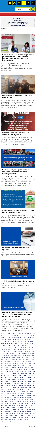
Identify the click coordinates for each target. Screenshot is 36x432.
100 (11, 343)
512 (22, 406)
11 (17, 333)
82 (10, 341)
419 (11, 392)
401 (34, 388)
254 (18, 366)
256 (23, 366)
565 (28, 414)
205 (24, 358)
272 (33, 368)
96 (3, 343)
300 (5, 374)
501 (28, 404)
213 (12, 360)
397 (23, 388)
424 (24, 392)
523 (17, 408)
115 (12, 345)
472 (20, 400)
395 (18, 388)
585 (12, 418)
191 (23, 356)
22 (2, 335)
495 (12, 404)
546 (10, 412)
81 (8, 341)
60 (5, 339)
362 (33, 382)
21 (34, 333)
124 (32, 345)
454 (5, 398)
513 (25, 406)
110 (2, 345)
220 (28, 360)
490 (33, 402)
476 (30, 400)
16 (25, 333)
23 (3, 335)
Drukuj (33, 426)
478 (2, 402)
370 (21, 384)
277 (12, 370)
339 (5, 380)
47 (15, 337)
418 (9, 392)
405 (10, 390)
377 (4, 386)
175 (20, 354)
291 (15, 372)
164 (28, 352)
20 (32, 333)
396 (20, 388)
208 (32, 358)
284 (30, 370)
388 (33, 386)
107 (28, 343)
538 (23, 410)
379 (9, 386)
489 (31, 402)
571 (10, 416)
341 (10, 380)
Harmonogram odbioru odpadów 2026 (18, 24)
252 (12, 366)
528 (30, 408)
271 (31, 368)
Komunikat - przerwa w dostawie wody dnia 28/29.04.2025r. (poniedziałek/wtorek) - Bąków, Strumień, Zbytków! (17, 314)
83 (12, 341)
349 (31, 380)
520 (9, 408)
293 (20, 372)
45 (11, 337)
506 (7, 406)
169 (7, 354)
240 (15, 364)
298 (33, 372)
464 (31, 398)
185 (9, 356)
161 (21, 352)
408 (18, 390)
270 (28, 368)
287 (5, 372)
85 (16, 341)
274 (5, 370)
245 (28, 364)
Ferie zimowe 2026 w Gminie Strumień (18, 22)
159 (16, 352)
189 (19, 356)
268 (23, 368)
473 (22, 400)
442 (7, 396)
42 (5, 337)
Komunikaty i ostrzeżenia (18, 26)
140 (4, 350)
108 (30, 343)
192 (25, 356)
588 (20, 418)
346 (23, 380)
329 (13, 378)
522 (14, 408)
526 (25, 408)
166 (33, 352)
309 (28, 374)
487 (25, 402)
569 (5, 416)
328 (10, 378)
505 (5, 406)
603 (26, 420)
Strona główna (10, 2)
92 (29, 341)
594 (2, 420)
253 (15, 366)
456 (10, 398)
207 (30, 358)
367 (13, 384)
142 (9, 350)
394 (15, 388)
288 (7, 372)
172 (13, 354)
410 (23, 390)
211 (7, 360)
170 (9, 354)
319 (19, 376)
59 (3, 339)
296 (28, 372)
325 (2, 378)
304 (15, 374)
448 (23, 396)
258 (28, 366)
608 (7, 422)
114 (10, 345)
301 (7, 374)
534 (12, 410)
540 (28, 410)
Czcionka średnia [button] (28, 2)
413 (30, 390)
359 (26, 382)
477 (32, 400)
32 (20, 335)
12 (19, 333)
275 (7, 370)
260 (2, 368)
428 (2, 394)
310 (31, 374)
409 (21, 390)
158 (14, 352)
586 (15, 418)
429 (5, 394)
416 (4, 392)
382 (17, 386)
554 (31, 412)
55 (30, 337)
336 (31, 378)
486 (23, 402)
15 (24, 333)
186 (12, 356)
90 (25, 341)
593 (33, 418)
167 (2, 354)
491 (2, 404)
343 (15, 380)
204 (22, 358)
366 (10, 384)
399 (28, 388)
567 (34, 414)
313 (4, 376)
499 (23, 404)
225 (7, 362)
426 (30, 392)
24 (5, 335)
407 (15, 390)
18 (28, 333)
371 (23, 384)
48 (17, 337)
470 (15, 400)
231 (23, 362)
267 (20, 368)
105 (23, 343)
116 (14, 345)
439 (31, 394)
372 (25, 384)
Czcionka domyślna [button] (24, 2)
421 (16, 392)
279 (17, 370)
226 (10, 362)
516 (32, 406)
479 (5, 402)
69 (22, 339)
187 (14, 356)
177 (24, 354)
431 (10, 394)
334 (26, 378)
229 (18, 362)
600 (18, 420)
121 (25, 345)
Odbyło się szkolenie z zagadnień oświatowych (18, 281)
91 (27, 341)
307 (23, 374)
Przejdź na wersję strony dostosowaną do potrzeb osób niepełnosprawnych (14, 2)
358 (23, 382)
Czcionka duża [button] (33, 2)
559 (13, 414)
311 (33, 374)
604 (28, 420)
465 (2, 400)
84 (14, 341)
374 (30, 384)
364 (5, 384)
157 (11, 352)
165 (30, 352)
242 (20, 364)
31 (18, 335)
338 (2, 380)
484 (17, 402)
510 (18, 406)
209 (2, 360)
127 (7, 347)
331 (18, 378)
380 (12, 386)
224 (5, 362)
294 (23, 372)
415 (2, 392)
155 (7, 352)
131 (16, 347)
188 (16, 356)
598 (13, 420)
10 (16, 333)
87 (19, 341)
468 (10, 400)
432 (12, 394)
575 (20, 416)
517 (2, 408)
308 (26, 374)
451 (31, 396)
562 (20, 414)
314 (7, 376)
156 (9, 352)
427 (32, 392)
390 (5, 388)
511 (20, 406)
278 (14, 370)
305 (18, 374)
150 (28, 350)
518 (4, 408)
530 (2, 410)
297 (31, 372)
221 (31, 360)
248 (2, 366)
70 (24, 339)
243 (23, 364)
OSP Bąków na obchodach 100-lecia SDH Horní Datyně (17, 96)
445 (15, 396)
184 (7, 356)
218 (23, 360)
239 (13, 364)
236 (5, 364)
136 (28, 347)
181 (33, 354)
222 (33, 360)
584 (10, 418)
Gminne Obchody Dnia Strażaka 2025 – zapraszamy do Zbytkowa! (16, 134)
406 (13, 390)
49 (18, 337)
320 (21, 376)
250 (7, 366)
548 (15, 412)
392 (10, 388)
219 (26, 360)
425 (27, 392)
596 (7, 420)
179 (28, 354)
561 (18, 414)
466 (5, 400)
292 (18, 372)
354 (12, 382)
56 (32, 337)
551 (23, 412)
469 (13, 400)
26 (9, 335)
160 (19, 352)
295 (26, 372)
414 (33, 390)
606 (2, 422)
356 (18, 382)
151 (30, 350)
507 (10, 406)
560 (15, 414)
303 (12, 374)
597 (10, 420)
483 (15, 402)
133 (21, 347)
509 (15, 406)
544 (5, 412)
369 (18, 384)
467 (7, 400)
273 (2, 370)
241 (18, 364)
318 (16, 376)
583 (7, 418)
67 (18, 339)
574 (17, 416)
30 (17, 335)
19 (30, 333)
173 (15, 354)
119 (20, 345)
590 (26, 418)
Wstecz (5, 426)
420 (14, 392)
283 (27, 370)
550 (21, 412)
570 (7, 416)
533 (10, 410)
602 (23, 420)
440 (2, 396)
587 (18, 418)
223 (2, 362)
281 (22, 370)
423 (22, 392)
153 (2, 352)
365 (7, 384)
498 (20, 404)
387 (30, 386)
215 (16, 360)
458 (15, 398)
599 (15, 420)
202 (16, 358)
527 (27, 408)
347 (26, 380)
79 (5, 341)
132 (18, 347)
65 (15, 339)
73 (29, 339)
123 (29, 345)
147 (21, 350)
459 (18, 398)
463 (28, 398)
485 (20, 402)
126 (4, 347)
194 (30, 356)
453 (2, 398)
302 (10, 374)
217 (21, 360)
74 (30, 339)
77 (1, 341)
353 (10, 382)
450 (28, 396)
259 (31, 366)
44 (9, 337)
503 (33, 404)
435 (20, 394)
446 (18, 396)
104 (21, 343)
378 (7, 386)
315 (9, 376)
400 (31, 388)
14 (22, 333)
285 (32, 370)
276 (9, 370)
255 (20, 366)
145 (16, 350)
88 (21, 341)
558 (10, 414)
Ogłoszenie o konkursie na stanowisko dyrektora (15, 248)
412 (28, 390)
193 (28, 356)
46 (13, 337)
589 (23, 418)
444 (12, 396)
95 (2, 343)
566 (31, 414)
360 (28, 382)
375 (33, 384)
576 (22, 416)
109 (32, 343)
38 (31, 335)
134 (23, 347)
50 (20, 337)
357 (20, 382)
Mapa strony (19, 2)
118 (18, 345)
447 (20, 396)
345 (20, 380)
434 (18, 394)
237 (7, 364)
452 (33, 396)
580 (32, 416)
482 (12, 402)
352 (7, 382)
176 (22, 354)
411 (25, 390)
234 (31, 362)
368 (15, 384)
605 (31, 420)
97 (5, 343)
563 (23, 414)
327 (7, 378)
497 (18, 404)
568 (2, 416)
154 (4, 352)
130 (14, 347)
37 (30, 335)
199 (9, 358)
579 (29, 416)
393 (12, 388)
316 (12, 376)
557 (7, 414)
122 (27, 345)
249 (5, 366)
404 (7, 390)
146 (18, 350)
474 (25, 400)
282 (24, 370)
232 (26, 362)
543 (2, 412)
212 (9, 360)
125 (2, 347)
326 (5, 378)
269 (26, 368)
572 (12, 416)
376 (2, 386)
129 (11, 347)
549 (18, 412)
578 (27, 416)
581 (2, 418)
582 (4, 418)
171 (11, 354)
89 (23, 341)
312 (2, 376)
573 (15, 416)
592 (31, 418)
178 (26, 354)
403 (5, 390)
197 (4, 358)
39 (33, 335)
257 (26, 366)
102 (16, 343)
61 (7, 339)
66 (17, 339)
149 (25, 350)
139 (2, 350)
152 (32, 350)
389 (2, 388)
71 (25, 339)
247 (34, 364)
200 (11, 358)
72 (27, 339)
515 (30, 406)
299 (2, 374)
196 (2, 358)
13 (20, 333)
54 (28, 337)
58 (2, 339)
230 (21, 362)
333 (23, 378)
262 (7, 368)
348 (28, 380)
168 (4, 354)
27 (11, 335)
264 (12, 368)
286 (2, 372)
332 (20, 378)
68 (20, 339)
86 (18, 341)
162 (23, 352)
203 (19, 358)
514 (27, 406)
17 (27, 333)
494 (10, 404)
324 (31, 376)
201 (14, 358)
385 (25, 386)
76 (34, 339)
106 (25, 343)
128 (9, 347)
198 (7, 358)
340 (7, 380)
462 (26, 398)
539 (26, 410)
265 (15, 368)
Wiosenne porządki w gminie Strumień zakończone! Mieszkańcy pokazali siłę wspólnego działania (15, 172)
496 (15, 404)
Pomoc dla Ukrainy (18, 19)
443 (10, 396)
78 (3, 341)
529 (33, 408)
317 (14, 376)
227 (13, 362)
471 (18, 400)
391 (7, 388)
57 (33, 337)
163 (25, 352)
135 (25, 347)
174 (17, 354)
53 (26, 337)
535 (15, 410)
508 (13, 406)
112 (6, 345)
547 (13, 412)
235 (2, 364)
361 (31, 382)
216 (19, 360)
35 (26, 335)
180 (31, 354)
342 (12, 380)
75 (32, 339)
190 (21, 356)
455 (7, 398)
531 (5, 410)
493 (7, 404)
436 (23, 394)
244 (26, 364)
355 (15, 382)
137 (30, 347)
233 (28, 362)
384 (22, 386)
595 (5, 420)
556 (5, 414)
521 (12, 408)
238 (10, 364)
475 (27, 400)
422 (19, 392)
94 (33, 341)
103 (18, 343)
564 (26, 414)
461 (23, 398)
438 (28, 394)
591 (28, 418)
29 (15, 335)
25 (7, 335)
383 (20, 386)
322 (26, 376)
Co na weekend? (18, 20)
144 (14, 350)
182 (2, 356)
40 (2, 337)
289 (10, 372)
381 (14, 386)
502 (31, 404)
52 (24, 337)
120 (23, 345)
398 (26, 388)
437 (26, 394)
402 (2, 390)
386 (28, 386)
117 (16, 345)
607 (5, 422)
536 (18, 410)
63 (11, 339)
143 (11, 350)
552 (26, 412)
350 (2, 382)
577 (24, 416)
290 (13, 372)
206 (27, 358)
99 (9, 343)
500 (26, 404)
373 (28, 384)
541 (31, 410)
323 (29, 376)
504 (2, 406)
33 (22, 335)
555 (2, 414)
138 (32, 347)
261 (5, 368)
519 (7, 408)
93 (31, 341)
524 (19, 408)
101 (14, 343)
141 (7, 350)
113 (8, 345)
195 (33, 356)
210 (5, 360)
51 (22, 337)
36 (28, 335)
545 (7, 412)
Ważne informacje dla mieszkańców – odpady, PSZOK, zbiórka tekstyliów (18, 211)
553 (28, 412)
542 (33, 410)
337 (34, 378)
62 (9, 339)
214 (14, 360)
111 (4, 345)
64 (13, 339)
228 (15, 362)
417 (7, 392)
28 (13, 335)
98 (7, 343)
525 (22, 408)
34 (24, 335)
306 (20, 374)
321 (24, 376)
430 (7, 394)
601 (21, 420)
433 (15, 394)
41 (3, 337)
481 (10, 402)
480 (7, 402)
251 (10, 366)
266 (18, 368)
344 (18, 380)
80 (7, 341)
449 (26, 396)
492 (4, 404)
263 (10, 368)
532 (7, 410)
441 (5, 396)
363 (2, 384)
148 (23, 350)
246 (31, 364)
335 (28, 378)
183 (4, 356)
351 (5, 382)
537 (20, 410)
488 (28, 402)
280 (19, 370)
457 (13, 398)
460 (21, 398)
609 (10, 422)
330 (15, 378)
